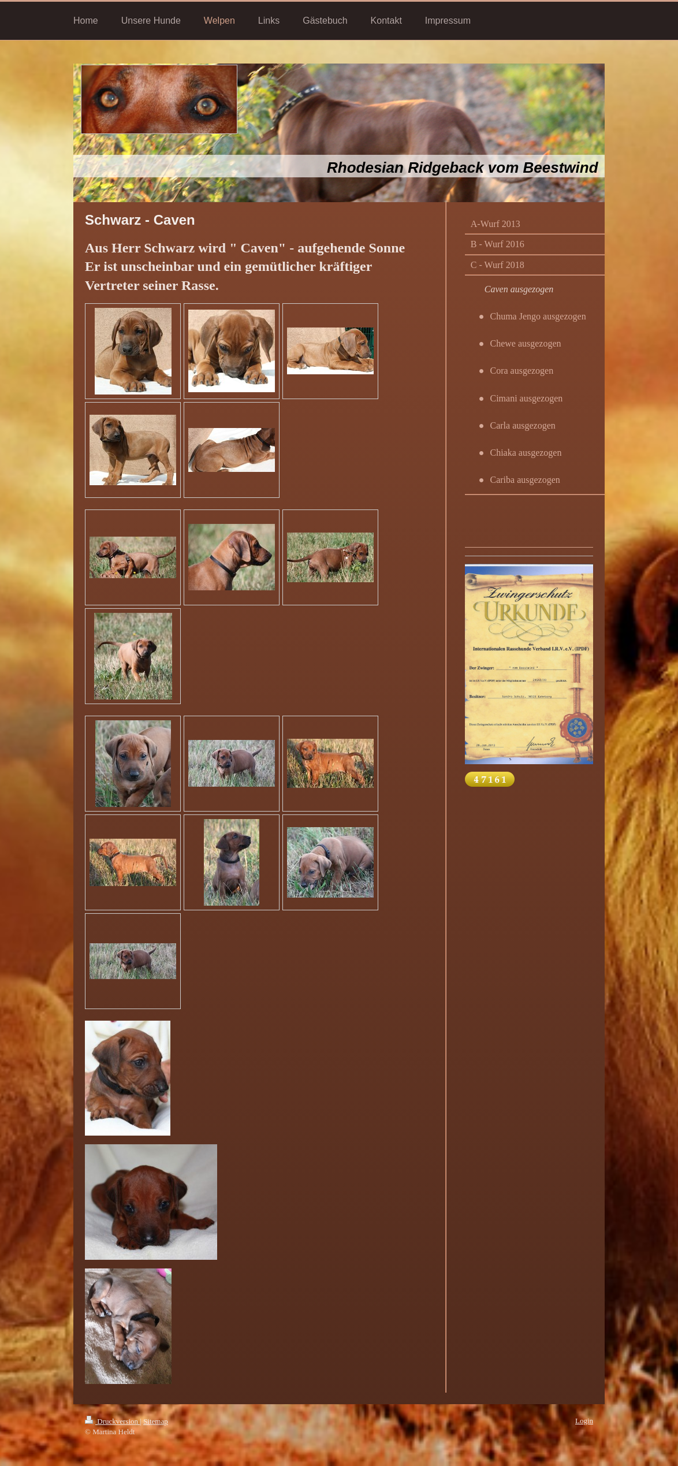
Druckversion (112, 1421)
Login (584, 1420)
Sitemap (155, 1421)
